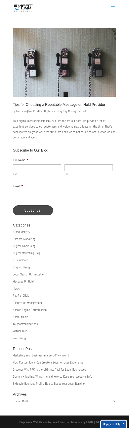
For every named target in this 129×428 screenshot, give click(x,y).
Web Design (20, 338)
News (16, 288)
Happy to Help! (112, 424)
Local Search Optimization (29, 274)
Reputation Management (27, 303)
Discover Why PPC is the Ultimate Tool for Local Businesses (49, 369)
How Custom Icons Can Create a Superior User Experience (48, 362)
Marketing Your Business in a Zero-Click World (41, 355)
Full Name (20, 160)
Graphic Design (22, 267)
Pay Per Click (21, 295)
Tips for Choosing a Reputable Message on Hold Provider (59, 105)
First (15, 174)
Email (18, 186)
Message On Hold (77, 111)
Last (67, 174)
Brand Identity (21, 232)
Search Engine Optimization (30, 310)
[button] (113, 10)
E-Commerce (20, 260)
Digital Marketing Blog (55, 111)
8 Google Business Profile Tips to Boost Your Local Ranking (49, 383)
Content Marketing (24, 239)
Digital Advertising (24, 246)
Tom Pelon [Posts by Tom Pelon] (21, 111)
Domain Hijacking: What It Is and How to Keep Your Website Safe (52, 376)
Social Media (20, 317)
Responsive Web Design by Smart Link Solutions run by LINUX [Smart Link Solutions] (56, 422)
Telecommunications (25, 324)
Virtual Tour (20, 331)
